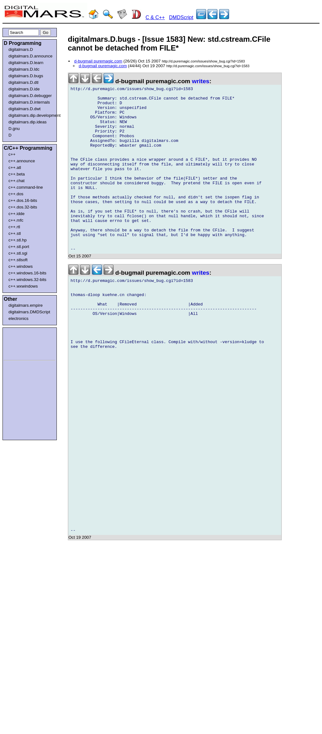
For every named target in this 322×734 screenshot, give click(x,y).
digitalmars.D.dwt (24, 108)
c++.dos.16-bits (22, 200)
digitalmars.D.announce (30, 56)
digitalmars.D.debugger (30, 95)
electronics (18, 318)
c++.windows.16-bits (27, 273)
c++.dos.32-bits (22, 207)
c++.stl (14, 233)
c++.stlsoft (18, 259)
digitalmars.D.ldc (24, 69)
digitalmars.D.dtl (23, 82)
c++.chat (16, 180)
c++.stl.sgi (17, 253)
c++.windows (20, 266)
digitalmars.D (20, 49)
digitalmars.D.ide (24, 89)
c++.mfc (15, 220)
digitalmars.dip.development (30, 115)
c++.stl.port (18, 246)
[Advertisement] (22, 343)
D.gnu (14, 128)
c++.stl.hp (17, 240)
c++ (11, 154)
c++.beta (16, 174)
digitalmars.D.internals (29, 102)
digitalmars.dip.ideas (27, 122)
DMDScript (181, 17)
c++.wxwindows (23, 286)
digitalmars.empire (25, 305)
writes (200, 81)
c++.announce (21, 161)
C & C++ (155, 17)
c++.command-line (25, 187)
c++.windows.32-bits (27, 279)
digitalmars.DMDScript (29, 312)
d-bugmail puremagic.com (98, 61)
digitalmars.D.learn (25, 62)
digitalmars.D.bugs (25, 75)
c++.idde (16, 213)
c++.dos (15, 194)
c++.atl (14, 167)
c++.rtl (14, 226)
